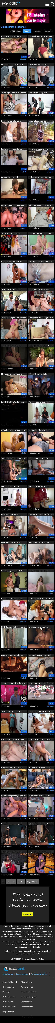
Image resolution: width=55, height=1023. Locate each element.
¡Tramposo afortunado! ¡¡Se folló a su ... (41, 318)
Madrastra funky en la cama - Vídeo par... (12, 374)
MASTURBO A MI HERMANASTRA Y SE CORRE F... (41, 599)
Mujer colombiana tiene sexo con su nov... (41, 852)
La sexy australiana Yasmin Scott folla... (41, 683)
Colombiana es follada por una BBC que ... (12, 768)
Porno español (26, 1002)
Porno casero (8, 1002)
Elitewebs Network (10, 982)
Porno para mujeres (28, 997)
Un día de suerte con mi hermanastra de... (37, 65)
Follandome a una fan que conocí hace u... (13, 430)
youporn (23, 87)
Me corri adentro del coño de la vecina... (40, 262)
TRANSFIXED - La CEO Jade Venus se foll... (41, 515)
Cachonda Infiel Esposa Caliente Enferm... (41, 37)
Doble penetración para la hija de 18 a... (41, 346)
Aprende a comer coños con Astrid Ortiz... (39, 402)
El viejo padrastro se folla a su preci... (40, 177)
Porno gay (6, 992)
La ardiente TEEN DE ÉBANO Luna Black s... (11, 599)
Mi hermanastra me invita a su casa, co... (40, 205)
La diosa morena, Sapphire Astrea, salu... (38, 627)
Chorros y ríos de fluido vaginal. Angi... (40, 233)
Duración (48, 31)
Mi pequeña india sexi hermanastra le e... (9, 177)
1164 (20, 881)
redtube (23, 453)
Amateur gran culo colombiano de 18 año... (13, 93)
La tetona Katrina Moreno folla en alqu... (41, 711)
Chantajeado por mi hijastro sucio (13, 796)
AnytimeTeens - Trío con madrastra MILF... (10, 486)
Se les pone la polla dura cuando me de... (13, 711)
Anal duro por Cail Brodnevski (40, 739)
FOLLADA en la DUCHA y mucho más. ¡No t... (13, 627)
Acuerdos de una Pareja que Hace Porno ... (12, 852)
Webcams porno (9, 997)
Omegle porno (8, 987)
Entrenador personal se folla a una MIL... (12, 571)
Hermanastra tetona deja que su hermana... (13, 37)
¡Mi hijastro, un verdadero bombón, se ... (38, 374)
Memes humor (27, 982)
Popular (27, 31)
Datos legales (8, 974)
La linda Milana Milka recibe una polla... (13, 739)
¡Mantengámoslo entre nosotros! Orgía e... (13, 458)
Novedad (37, 31)
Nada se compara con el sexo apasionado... (12, 655)
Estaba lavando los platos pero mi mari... (13, 149)
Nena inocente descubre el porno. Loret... (11, 262)
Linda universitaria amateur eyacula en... (39, 430)
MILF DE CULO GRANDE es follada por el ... (39, 486)
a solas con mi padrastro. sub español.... (11, 346)
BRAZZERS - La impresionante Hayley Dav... (40, 768)
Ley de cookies (22, 974)
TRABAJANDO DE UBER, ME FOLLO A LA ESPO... (11, 290)
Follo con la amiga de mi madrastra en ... (9, 515)
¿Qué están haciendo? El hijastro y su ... (41, 824)
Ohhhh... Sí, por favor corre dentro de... (38, 458)
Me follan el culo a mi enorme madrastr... (39, 149)
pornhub (23, 59)
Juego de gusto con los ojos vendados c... (39, 290)
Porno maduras (27, 987)
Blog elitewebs (8, 1011)
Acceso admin (27, 1017)
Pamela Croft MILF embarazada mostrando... (12, 402)
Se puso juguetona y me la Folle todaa (40, 655)
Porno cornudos (27, 1007)
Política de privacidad (39, 974)
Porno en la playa (9, 1007)
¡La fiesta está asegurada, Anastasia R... (38, 93)
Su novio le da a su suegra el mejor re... (11, 824)
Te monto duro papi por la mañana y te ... (13, 318)
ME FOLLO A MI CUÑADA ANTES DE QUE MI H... (13, 65)
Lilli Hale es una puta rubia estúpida (38, 571)
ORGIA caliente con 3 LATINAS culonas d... (12, 205)
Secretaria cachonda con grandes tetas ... (10, 233)
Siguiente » (32, 881)
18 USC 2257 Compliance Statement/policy (27, 959)
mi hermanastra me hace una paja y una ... (40, 796)
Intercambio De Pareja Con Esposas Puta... (11, 543)
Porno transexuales (28, 992)
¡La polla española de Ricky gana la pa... (13, 683)
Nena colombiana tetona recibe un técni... (12, 121)
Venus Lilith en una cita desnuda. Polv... (41, 121)
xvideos (51, 59)
